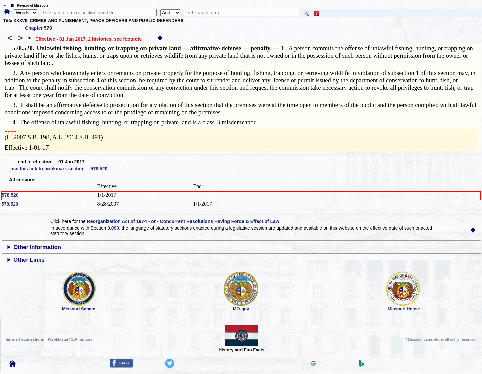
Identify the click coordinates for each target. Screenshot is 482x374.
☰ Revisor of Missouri (27, 5)
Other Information (37, 247)
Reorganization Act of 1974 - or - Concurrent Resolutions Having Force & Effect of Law (183, 221)
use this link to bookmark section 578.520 (58, 168)
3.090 (113, 228)
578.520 (10, 195)
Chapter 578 (38, 28)
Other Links (28, 260)
